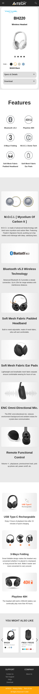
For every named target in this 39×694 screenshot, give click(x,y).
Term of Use (28, 688)
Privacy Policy (17, 688)
